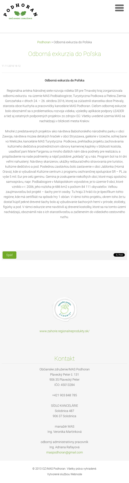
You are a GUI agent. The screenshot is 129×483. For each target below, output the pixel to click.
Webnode (76, 474)
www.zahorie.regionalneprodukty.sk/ (64, 331)
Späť (9, 255)
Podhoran (44, 42)
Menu (119, 8)
